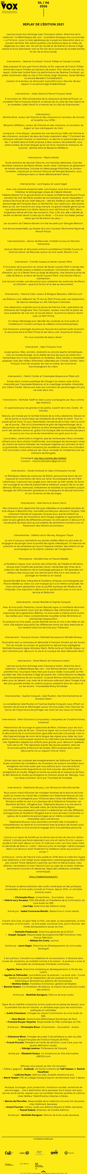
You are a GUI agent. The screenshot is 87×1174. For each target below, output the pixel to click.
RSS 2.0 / (30, 1173)
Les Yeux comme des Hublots (50, 458)
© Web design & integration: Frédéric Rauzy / (53, 1173)
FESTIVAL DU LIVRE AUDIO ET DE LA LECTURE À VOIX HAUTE (9, 12)
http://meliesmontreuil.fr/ (43, 876)
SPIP (66, 1173)
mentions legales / (37, 1173)
